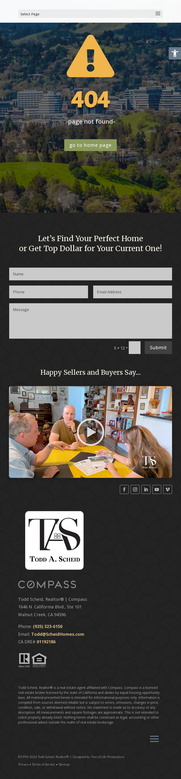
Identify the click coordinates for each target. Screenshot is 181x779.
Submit (158, 347)
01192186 (46, 641)
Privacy (23, 764)
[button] (175, 53)
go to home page (90, 145)
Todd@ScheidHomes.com (57, 634)
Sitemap (63, 764)
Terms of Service (43, 764)
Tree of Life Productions (108, 757)
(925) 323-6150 (47, 626)
